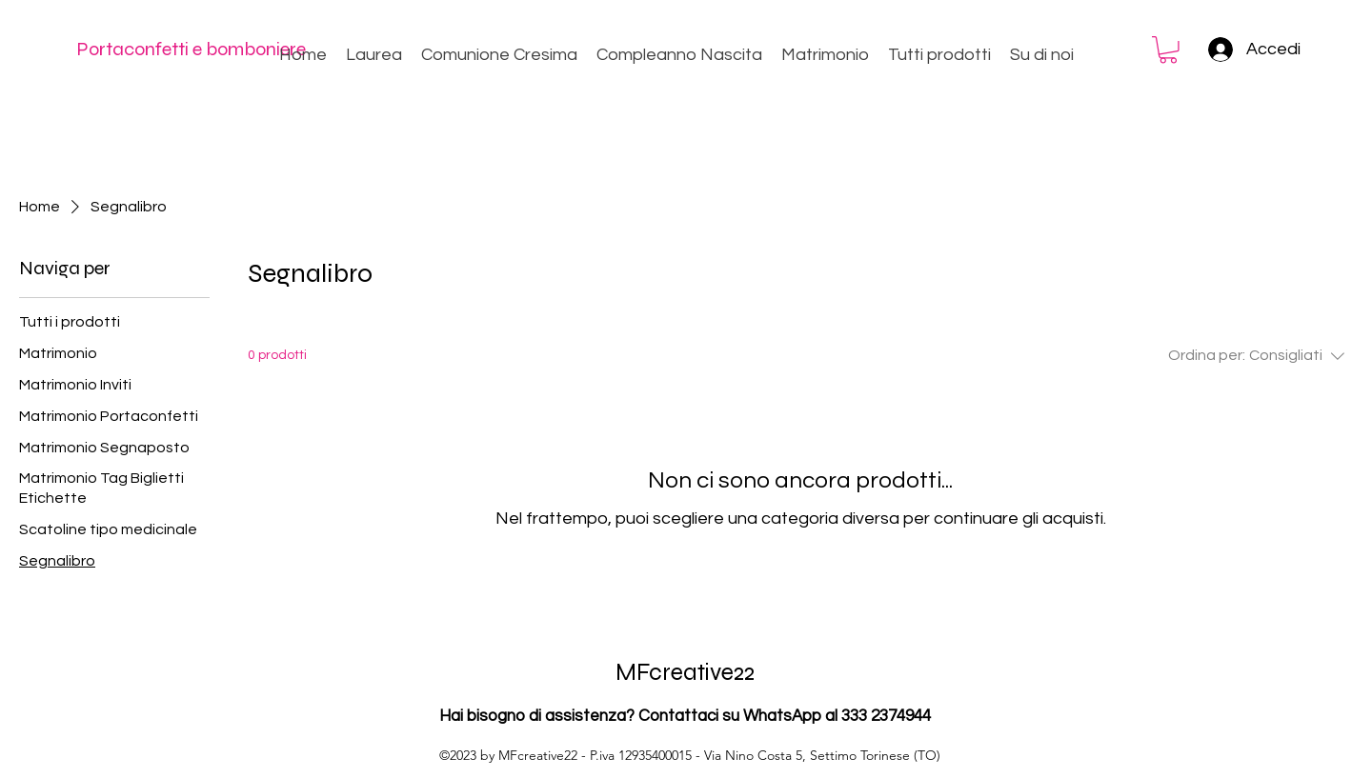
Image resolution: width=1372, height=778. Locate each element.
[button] (1168, 50)
